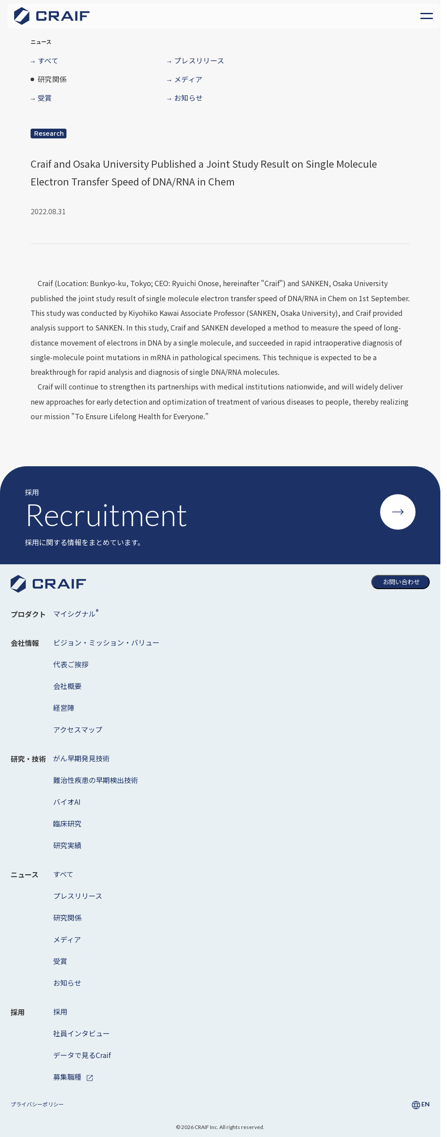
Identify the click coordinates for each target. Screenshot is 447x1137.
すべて (63, 874)
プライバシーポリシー (37, 1104)
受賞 (60, 961)
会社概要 (67, 686)
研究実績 (67, 845)
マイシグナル (75, 613)
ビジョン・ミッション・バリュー (106, 642)
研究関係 (67, 917)
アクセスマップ (77, 729)
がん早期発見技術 (81, 758)
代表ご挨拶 (71, 664)
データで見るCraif (82, 1055)
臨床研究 (67, 823)
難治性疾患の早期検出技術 (95, 780)
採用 (60, 1011)
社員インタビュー (81, 1033)
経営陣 (63, 707)
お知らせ (67, 982)
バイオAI (67, 801)
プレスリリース (77, 895)
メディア (67, 939)
